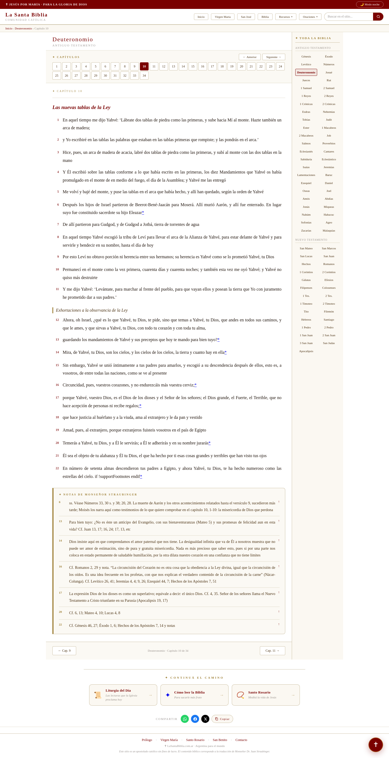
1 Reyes (306, 95)
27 (76, 75)
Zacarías (306, 230)
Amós (306, 198)
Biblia (265, 16)
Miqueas (329, 206)
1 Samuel (306, 88)
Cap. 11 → (273, 650)
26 (66, 75)
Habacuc (329, 214)
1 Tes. (306, 295)
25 (56, 75)
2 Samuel (328, 88)
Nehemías (329, 111)
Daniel (329, 183)
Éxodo (329, 56)
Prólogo (147, 740)
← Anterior (249, 57)
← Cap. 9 (64, 650)
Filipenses (306, 287)
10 (144, 66)
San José (246, 16)
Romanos (329, 264)
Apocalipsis (306, 351)
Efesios (328, 279)
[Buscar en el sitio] (378, 17)
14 (183, 66)
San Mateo (306, 248)
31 (115, 75)
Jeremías (329, 167)
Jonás (306, 206)
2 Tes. (329, 295)
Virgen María (223, 16)
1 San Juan (306, 335)
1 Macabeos (329, 127)
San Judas (329, 343)
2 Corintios (329, 272)
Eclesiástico (329, 159)
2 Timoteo (329, 303)
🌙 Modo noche (370, 4)
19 (231, 66)
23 (270, 66)
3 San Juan (306, 343)
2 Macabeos (306, 135)
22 (261, 66)
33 (134, 75)
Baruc (328, 174)
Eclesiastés (306, 151)
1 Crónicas (306, 104)
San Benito (220, 740)
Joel (329, 190)
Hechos (306, 264)
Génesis (306, 56)
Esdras (306, 111)
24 (280, 66)
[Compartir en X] (205, 719)
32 (124, 75)
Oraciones (309, 16)
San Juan (329, 256)
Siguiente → (273, 57)
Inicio (201, 16)
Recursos (284, 16)
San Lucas (306, 256)
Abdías (329, 198)
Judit (329, 119)
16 (202, 66)
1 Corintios (306, 272)
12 (163, 66)
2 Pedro (329, 327)
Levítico (306, 64)
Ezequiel (306, 183)
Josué (329, 72)
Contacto (241, 740)
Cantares (329, 151)
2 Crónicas (329, 104)
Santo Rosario (195, 740)
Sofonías (306, 222)
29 (95, 75)
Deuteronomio (23, 28)
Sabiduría (306, 159)
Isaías (306, 167)
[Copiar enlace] (222, 719)
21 (251, 66)
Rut (329, 80)
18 (222, 66)
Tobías (306, 119)
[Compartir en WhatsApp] (185, 719)
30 (105, 75)
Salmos (306, 143)
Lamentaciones (306, 174)
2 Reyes (329, 95)
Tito (306, 311)
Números (328, 64)
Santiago (329, 319)
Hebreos (306, 319)
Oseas (306, 190)
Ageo (329, 222)
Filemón (329, 311)
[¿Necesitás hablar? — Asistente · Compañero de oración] (375, 744)
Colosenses (329, 287)
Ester (306, 127)
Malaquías (329, 230)
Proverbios (329, 143)
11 (154, 66)
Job (329, 135)
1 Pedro (306, 327)
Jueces (306, 80)
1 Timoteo (306, 303)
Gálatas (306, 279)
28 (86, 75)
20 (241, 66)
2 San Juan (329, 335)
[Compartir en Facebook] (195, 719)
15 (192, 66)
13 (173, 66)
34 (144, 75)
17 (212, 66)
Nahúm (306, 214)
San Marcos (329, 248)
